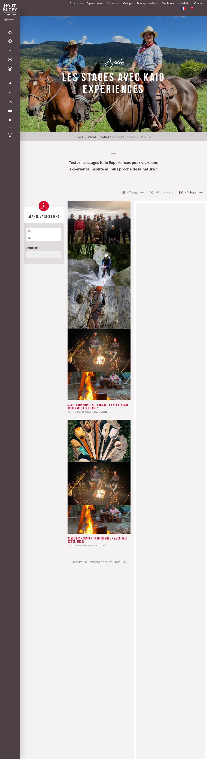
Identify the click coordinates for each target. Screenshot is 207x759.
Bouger (92, 136)
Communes (32, 247)
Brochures (168, 3)
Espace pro (76, 3)
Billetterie (149, 15)
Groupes (128, 3)
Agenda (104, 136)
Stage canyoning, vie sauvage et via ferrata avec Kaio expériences (98, 406)
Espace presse (95, 3)
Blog (130, 15)
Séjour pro (113, 3)
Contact (198, 3)
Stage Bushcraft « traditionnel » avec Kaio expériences (97, 539)
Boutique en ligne (147, 3)
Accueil (80, 136)
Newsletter (184, 3)
